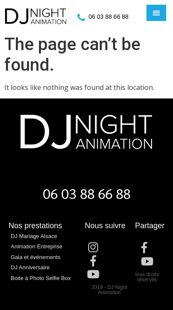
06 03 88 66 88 (108, 16)
